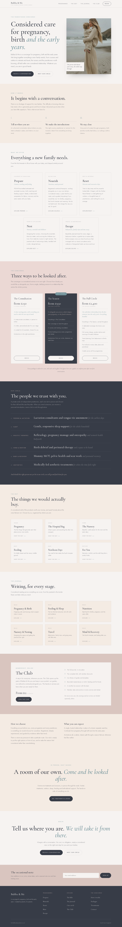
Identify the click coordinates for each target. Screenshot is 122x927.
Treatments (95, 905)
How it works (95, 897)
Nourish (46, 901)
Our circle (70, 905)
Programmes (63, 3)
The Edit (74, 3)
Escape (45, 913)
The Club (96, 3)
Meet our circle (44, 74)
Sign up (105, 877)
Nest (44, 909)
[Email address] (81, 877)
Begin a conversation (22, 74)
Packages (94, 901)
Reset (45, 905)
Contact (94, 909)
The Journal (85, 3)
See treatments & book (61, 799)
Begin (107, 3)
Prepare (45, 897)
